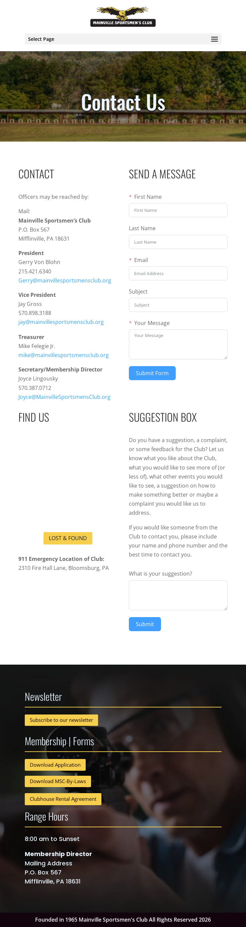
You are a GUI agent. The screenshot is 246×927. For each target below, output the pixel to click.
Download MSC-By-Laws (58, 781)
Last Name (142, 228)
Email (141, 260)
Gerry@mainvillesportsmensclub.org (64, 280)
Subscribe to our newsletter (61, 720)
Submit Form (152, 373)
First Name (148, 196)
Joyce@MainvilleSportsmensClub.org (64, 397)
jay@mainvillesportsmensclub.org (61, 322)
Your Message (152, 323)
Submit (145, 624)
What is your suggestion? (160, 573)
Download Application (55, 764)
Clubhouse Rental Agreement (63, 798)
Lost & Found (68, 538)
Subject (138, 291)
